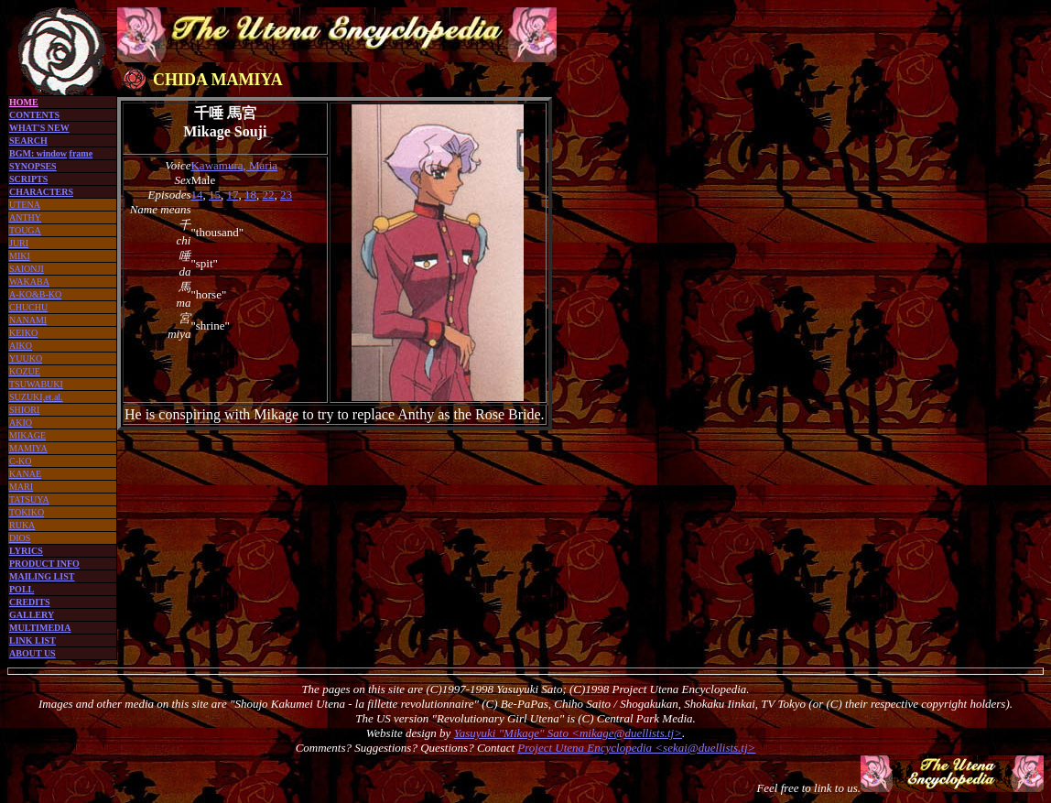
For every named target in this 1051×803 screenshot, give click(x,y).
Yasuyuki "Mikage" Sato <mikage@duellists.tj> (568, 733)
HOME (23, 102)
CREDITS (29, 602)
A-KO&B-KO (35, 294)
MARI (21, 487)
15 (215, 194)
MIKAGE (27, 435)
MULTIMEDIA (39, 628)
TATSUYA (29, 499)
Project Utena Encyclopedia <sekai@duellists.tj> (636, 747)
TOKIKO (26, 512)
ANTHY (25, 217)
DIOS (19, 538)
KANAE (25, 474)
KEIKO (23, 333)
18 (250, 194)
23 (286, 194)
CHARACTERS (41, 192)
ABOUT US (32, 653)
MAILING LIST (41, 576)
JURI (18, 243)
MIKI (19, 256)
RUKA (22, 525)
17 (232, 194)
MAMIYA (28, 448)
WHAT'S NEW (39, 128)
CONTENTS (34, 115)
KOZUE (24, 371)
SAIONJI (26, 269)
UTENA (24, 205)
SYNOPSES (33, 166)
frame (81, 153)
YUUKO (25, 358)
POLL (21, 589)
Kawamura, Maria (233, 165)
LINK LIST (32, 640)
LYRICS (26, 551)
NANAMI (28, 320)
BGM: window (38, 153)
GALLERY (31, 615)
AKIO (20, 423)
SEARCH (28, 141)
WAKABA (29, 282)
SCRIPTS (28, 179)
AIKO (20, 346)
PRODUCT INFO (44, 564)
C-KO (20, 461)
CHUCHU (28, 307)
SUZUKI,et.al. (36, 397)
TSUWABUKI (36, 384)
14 (196, 194)
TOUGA (25, 230)
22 (268, 194)
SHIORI (24, 410)
